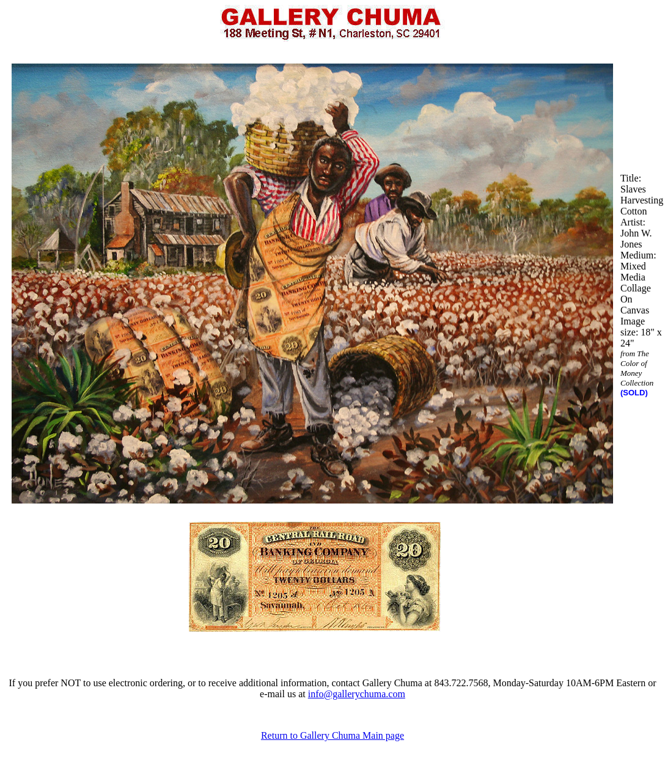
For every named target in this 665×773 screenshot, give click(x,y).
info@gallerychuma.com (356, 694)
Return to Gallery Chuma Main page (332, 735)
